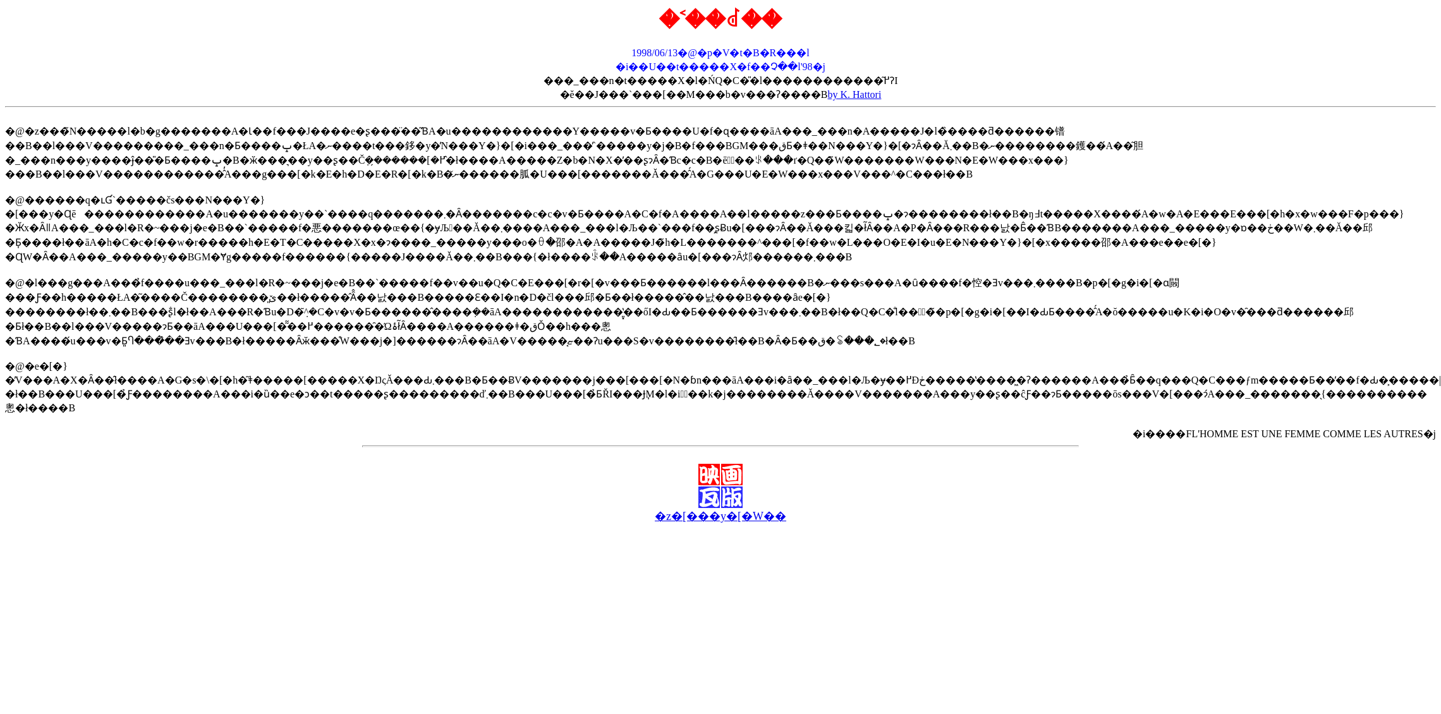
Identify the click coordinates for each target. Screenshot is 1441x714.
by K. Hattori (855, 94)
